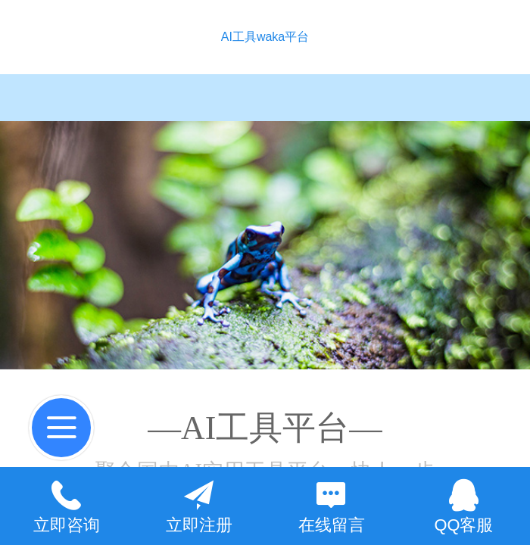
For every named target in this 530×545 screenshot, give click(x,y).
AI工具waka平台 (265, 36)
